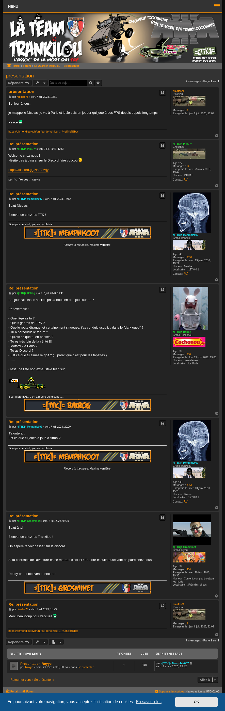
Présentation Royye (36, 664)
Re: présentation (23, 144)
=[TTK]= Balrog (182, 332)
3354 (189, 257)
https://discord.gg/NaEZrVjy (28, 170)
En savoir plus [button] (149, 702)
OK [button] (196, 702)
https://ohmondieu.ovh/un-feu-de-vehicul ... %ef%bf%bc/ (43, 131)
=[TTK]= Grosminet (184, 547)
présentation (20, 75)
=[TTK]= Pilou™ (182, 143)
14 (188, 166)
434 (189, 569)
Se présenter (86, 667)
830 (189, 354)
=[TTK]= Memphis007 (186, 235)
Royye (29, 667)
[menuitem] (169, 691)
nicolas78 (179, 91)
